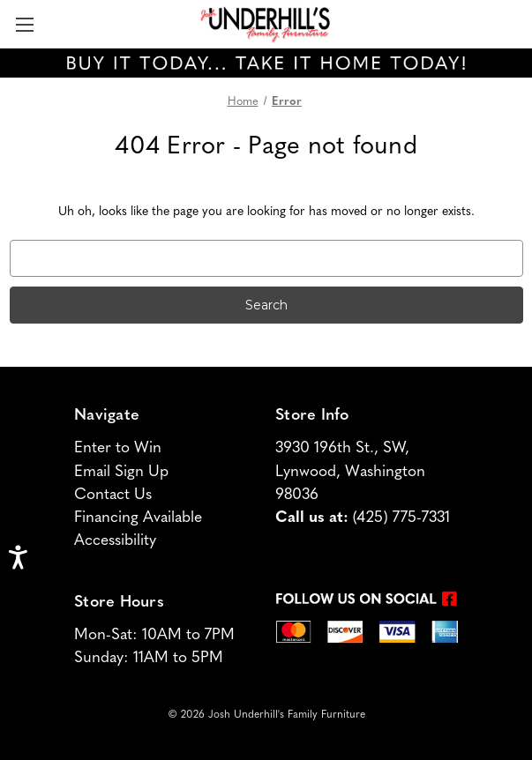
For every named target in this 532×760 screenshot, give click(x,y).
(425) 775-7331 (401, 517)
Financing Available (138, 517)
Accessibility (115, 540)
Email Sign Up (121, 472)
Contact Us (113, 495)
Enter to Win (117, 448)
